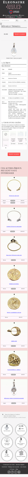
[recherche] (17, 20)
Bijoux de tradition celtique (10, 416)
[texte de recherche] (7, 20)
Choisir (13, 143)
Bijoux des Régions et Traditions (12, 414)
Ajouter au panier (20, 34)
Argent (9, 73)
